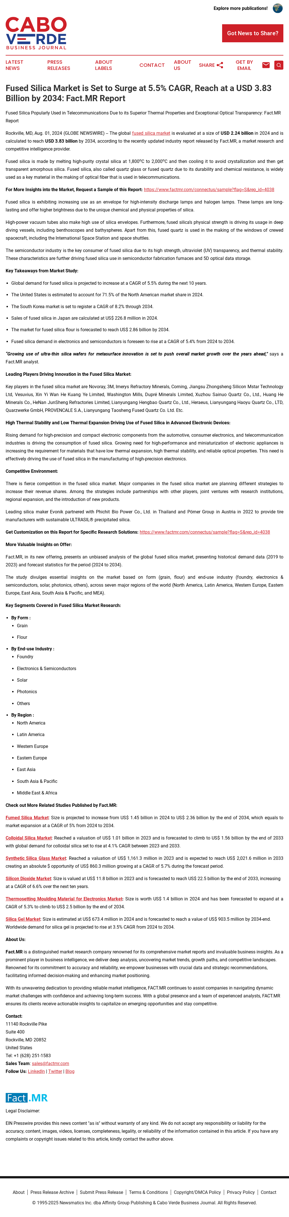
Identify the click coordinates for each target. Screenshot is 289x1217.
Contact (152, 65)
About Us (182, 65)
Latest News (14, 65)
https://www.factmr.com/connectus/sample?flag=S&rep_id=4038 (209, 189)
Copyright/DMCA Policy (197, 1192)
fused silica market (151, 133)
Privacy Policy (241, 1192)
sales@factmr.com (50, 1063)
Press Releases (58, 65)
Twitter (55, 1071)
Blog (70, 1071)
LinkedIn (36, 1071)
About (19, 1192)
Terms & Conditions (148, 1192)
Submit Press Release (101, 1192)
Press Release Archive (52, 1192)
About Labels (104, 65)
